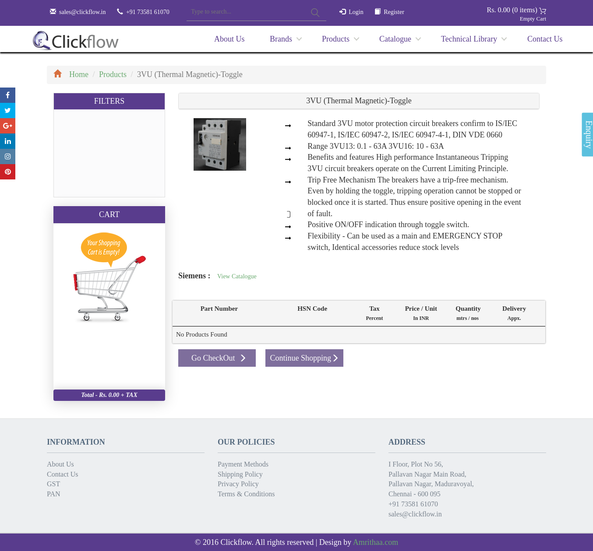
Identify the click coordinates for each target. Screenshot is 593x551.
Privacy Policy (238, 484)
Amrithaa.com (375, 542)
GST (53, 484)
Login (356, 12)
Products (335, 39)
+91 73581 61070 (413, 504)
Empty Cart (533, 18)
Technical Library (469, 39)
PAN (53, 494)
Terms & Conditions (246, 494)
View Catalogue (237, 276)
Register (394, 12)
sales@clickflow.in (82, 12)
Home (70, 74)
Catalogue (395, 39)
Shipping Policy (240, 474)
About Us (229, 39)
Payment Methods (243, 464)
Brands (281, 39)
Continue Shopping (304, 358)
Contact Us (545, 39)
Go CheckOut (219, 358)
